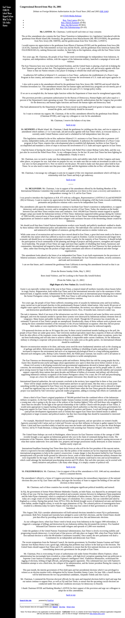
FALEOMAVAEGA (34, 471)
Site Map (62, 607)
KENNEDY (30, 129)
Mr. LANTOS (46, 32)
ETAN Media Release (72, 16)
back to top (70, 125)
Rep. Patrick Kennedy (70, 23)
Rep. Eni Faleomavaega (70, 27)
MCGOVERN (35, 188)
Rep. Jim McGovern (69, 25)
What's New (71, 607)
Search (55, 607)
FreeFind (50, 600)
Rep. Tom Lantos (70, 20)
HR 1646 (104, 11)
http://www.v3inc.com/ (97, 614)
